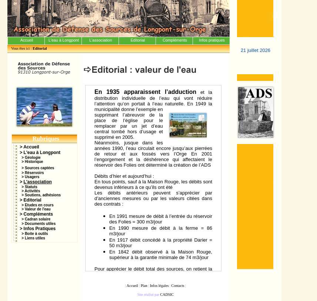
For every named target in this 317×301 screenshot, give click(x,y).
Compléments (38, 214)
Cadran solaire (37, 219)
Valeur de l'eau (38, 209)
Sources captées (39, 168)
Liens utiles (35, 238)
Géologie (33, 158)
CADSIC (167, 294)
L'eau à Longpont (42, 152)
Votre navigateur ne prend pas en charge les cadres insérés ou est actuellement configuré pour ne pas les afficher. (153, 178)
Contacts (177, 286)
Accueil (31, 147)
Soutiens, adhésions (43, 195)
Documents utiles (40, 224)
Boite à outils (36, 234)
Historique (34, 162)
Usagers (32, 177)
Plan (144, 286)
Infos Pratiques (40, 228)
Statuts (31, 187)
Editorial (32, 200)
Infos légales (159, 286)
